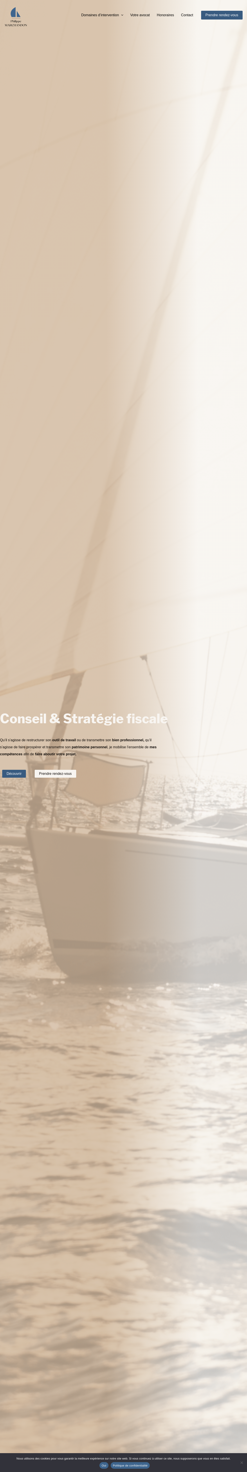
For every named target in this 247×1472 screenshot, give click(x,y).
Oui (104, 1465)
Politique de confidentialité (130, 1465)
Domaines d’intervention (102, 15)
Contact (187, 15)
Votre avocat (140, 15)
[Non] (241, 1462)
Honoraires (165, 15)
